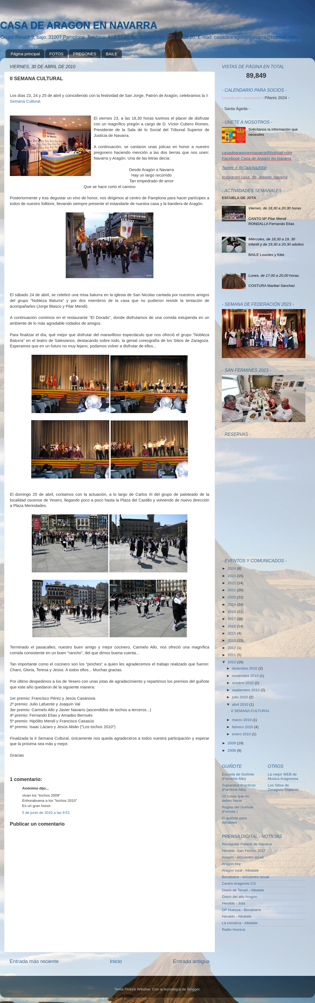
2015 (232, 633)
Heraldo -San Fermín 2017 (244, 851)
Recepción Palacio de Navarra (247, 844)
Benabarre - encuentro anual (245, 877)
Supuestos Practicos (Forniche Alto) (239, 787)
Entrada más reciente (34, 961)
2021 (232, 590)
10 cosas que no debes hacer (235, 798)
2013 (232, 640)
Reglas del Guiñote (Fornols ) (237, 809)
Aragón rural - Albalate (240, 870)
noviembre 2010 (246, 676)
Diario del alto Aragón (239, 897)
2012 (232, 648)
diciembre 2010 (245, 668)
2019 (232, 605)
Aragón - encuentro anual (243, 857)
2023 (232, 576)
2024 (232, 568)
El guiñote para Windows (234, 820)
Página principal (25, 53)
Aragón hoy (231, 864)
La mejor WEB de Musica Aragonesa (283, 776)
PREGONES (84, 53)
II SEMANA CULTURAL (250, 711)
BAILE (112, 53)
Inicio (116, 961)
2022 (232, 583)
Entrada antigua (191, 961)
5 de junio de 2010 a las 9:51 (46, 813)
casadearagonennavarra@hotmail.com (257, 153)
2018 (232, 612)
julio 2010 (240, 697)
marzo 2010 (242, 720)
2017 (232, 619)
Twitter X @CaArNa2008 (244, 168)
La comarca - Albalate (240, 923)
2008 (232, 750)
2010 (232, 662)
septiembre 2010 (246, 690)
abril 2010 (240, 704)
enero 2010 (242, 734)
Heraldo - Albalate (236, 916)
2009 (232, 743)
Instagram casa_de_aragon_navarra (254, 177)
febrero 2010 (243, 727)
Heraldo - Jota (233, 903)
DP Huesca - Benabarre (241, 910)
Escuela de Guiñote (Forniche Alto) (238, 776)
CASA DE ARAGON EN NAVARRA (78, 25)
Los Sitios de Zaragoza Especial (283, 787)
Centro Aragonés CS (239, 883)
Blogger (193, 989)
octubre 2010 (243, 683)
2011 (232, 655)
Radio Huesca (233, 929)
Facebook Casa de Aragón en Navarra (256, 158)
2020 (232, 597)
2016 (232, 626)
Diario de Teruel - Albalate (243, 890)
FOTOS (56, 53)
